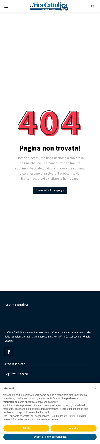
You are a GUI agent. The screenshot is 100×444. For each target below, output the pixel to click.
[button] (95, 388)
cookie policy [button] (50, 401)
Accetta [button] (73, 428)
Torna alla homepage (50, 190)
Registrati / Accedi (16, 374)
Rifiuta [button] (26, 428)
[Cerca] (93, 6)
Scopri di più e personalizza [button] (50, 436)
